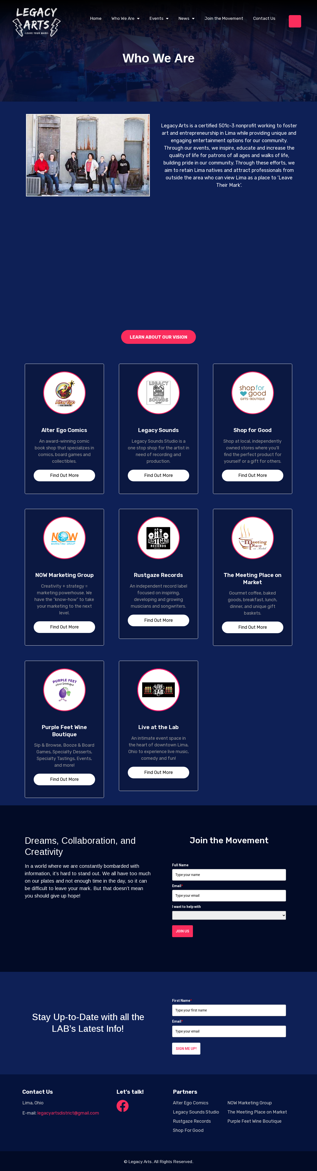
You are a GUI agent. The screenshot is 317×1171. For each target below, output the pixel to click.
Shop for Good (253, 430)
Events (159, 18)
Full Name (180, 865)
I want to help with (186, 907)
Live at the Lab (158, 727)
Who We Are (125, 18)
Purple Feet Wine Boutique (64, 731)
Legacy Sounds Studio (196, 1112)
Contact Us (264, 18)
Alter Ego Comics (64, 430)
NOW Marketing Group (64, 575)
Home (96, 18)
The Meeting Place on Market (253, 579)
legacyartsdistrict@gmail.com (68, 1113)
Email (177, 886)
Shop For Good (188, 1130)
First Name (182, 1001)
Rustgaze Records (158, 575)
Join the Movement (224, 18)
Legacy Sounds (158, 430)
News (187, 18)
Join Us (182, 931)
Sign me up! (186, 1049)
